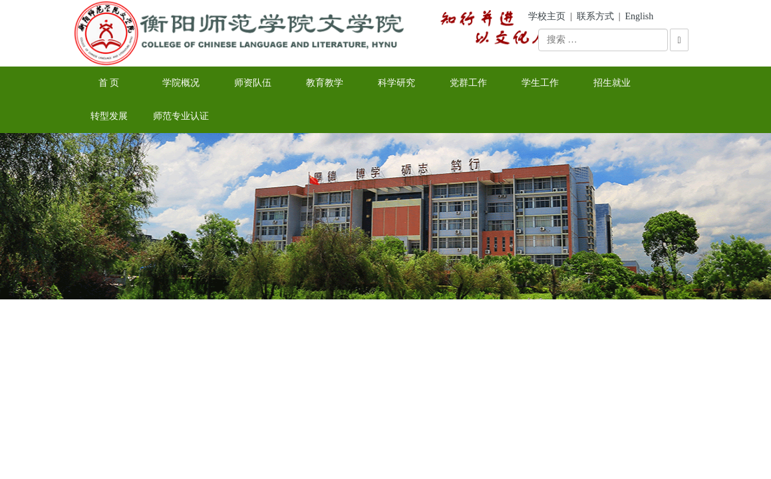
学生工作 (540, 83)
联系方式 (595, 16)
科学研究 (396, 83)
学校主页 (546, 16)
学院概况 (181, 83)
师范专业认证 (181, 116)
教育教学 (324, 83)
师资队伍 (252, 83)
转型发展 (109, 116)
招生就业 (612, 83)
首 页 (109, 83)
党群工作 (468, 83)
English (639, 16)
